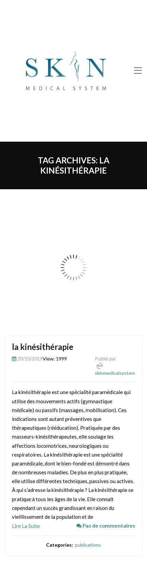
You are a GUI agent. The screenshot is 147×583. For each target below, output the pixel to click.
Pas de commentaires (105, 526)
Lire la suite (26, 526)
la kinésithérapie (42, 347)
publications (88, 545)
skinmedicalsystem (115, 373)
